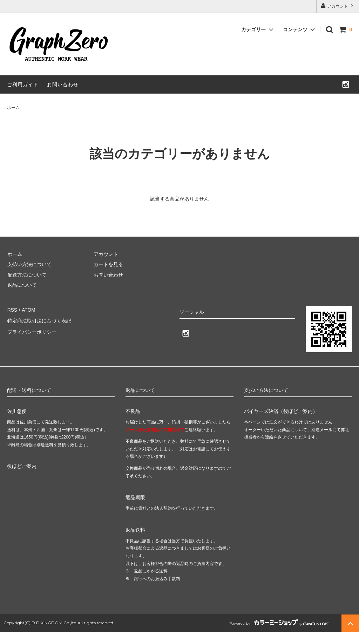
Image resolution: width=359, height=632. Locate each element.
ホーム (13, 107)
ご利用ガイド (23, 84)
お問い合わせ (63, 84)
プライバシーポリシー (31, 330)
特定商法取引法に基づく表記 (39, 319)
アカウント (337, 6)
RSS (12, 309)
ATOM (28, 309)
